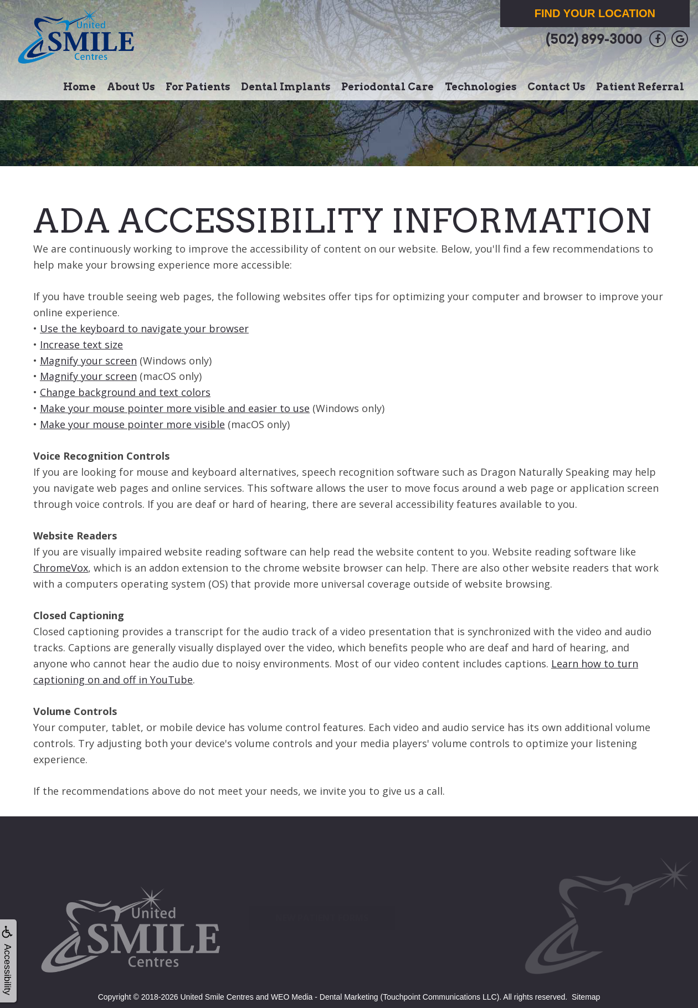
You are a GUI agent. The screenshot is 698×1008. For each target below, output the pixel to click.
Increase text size (81, 344)
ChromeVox (60, 567)
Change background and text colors (125, 392)
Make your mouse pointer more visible (132, 424)
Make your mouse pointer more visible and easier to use (175, 408)
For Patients (198, 86)
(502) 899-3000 (594, 39)
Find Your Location (595, 13)
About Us (131, 86)
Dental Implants (285, 86)
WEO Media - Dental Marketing (324, 996)
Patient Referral (640, 86)
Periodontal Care (387, 86)
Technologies (480, 86)
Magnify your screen (88, 360)
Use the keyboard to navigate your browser (144, 328)
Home (79, 86)
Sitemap (586, 996)
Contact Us (556, 86)
